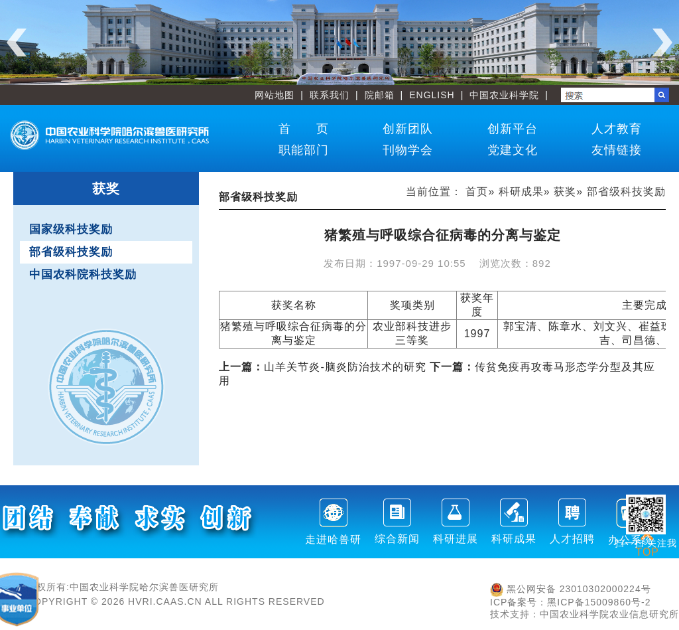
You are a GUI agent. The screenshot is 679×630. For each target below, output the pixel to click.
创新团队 (408, 128)
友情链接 (616, 150)
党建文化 (512, 150)
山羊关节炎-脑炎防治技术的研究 (322, 366)
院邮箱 (380, 95)
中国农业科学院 (504, 95)
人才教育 (616, 128)
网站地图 (274, 95)
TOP (647, 544)
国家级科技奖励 (71, 229)
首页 (476, 191)
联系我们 (329, 95)
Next (662, 42)
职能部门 (303, 150)
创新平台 (512, 128)
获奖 (565, 191)
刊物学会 (408, 150)
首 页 (303, 128)
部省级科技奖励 (71, 252)
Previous (17, 42)
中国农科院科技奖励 (83, 274)
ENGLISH (431, 95)
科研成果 (521, 191)
